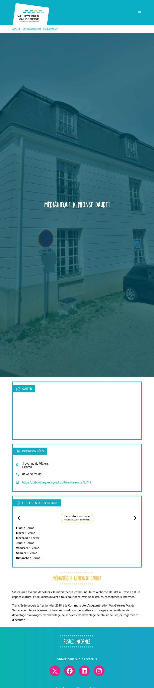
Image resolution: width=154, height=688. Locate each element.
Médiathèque (50, 28)
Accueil (16, 28)
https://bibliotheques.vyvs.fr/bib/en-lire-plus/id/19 (56, 482)
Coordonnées (30, 451)
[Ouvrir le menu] (139, 12)
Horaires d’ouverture (37, 503)
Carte (23, 389)
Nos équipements (31, 28)
